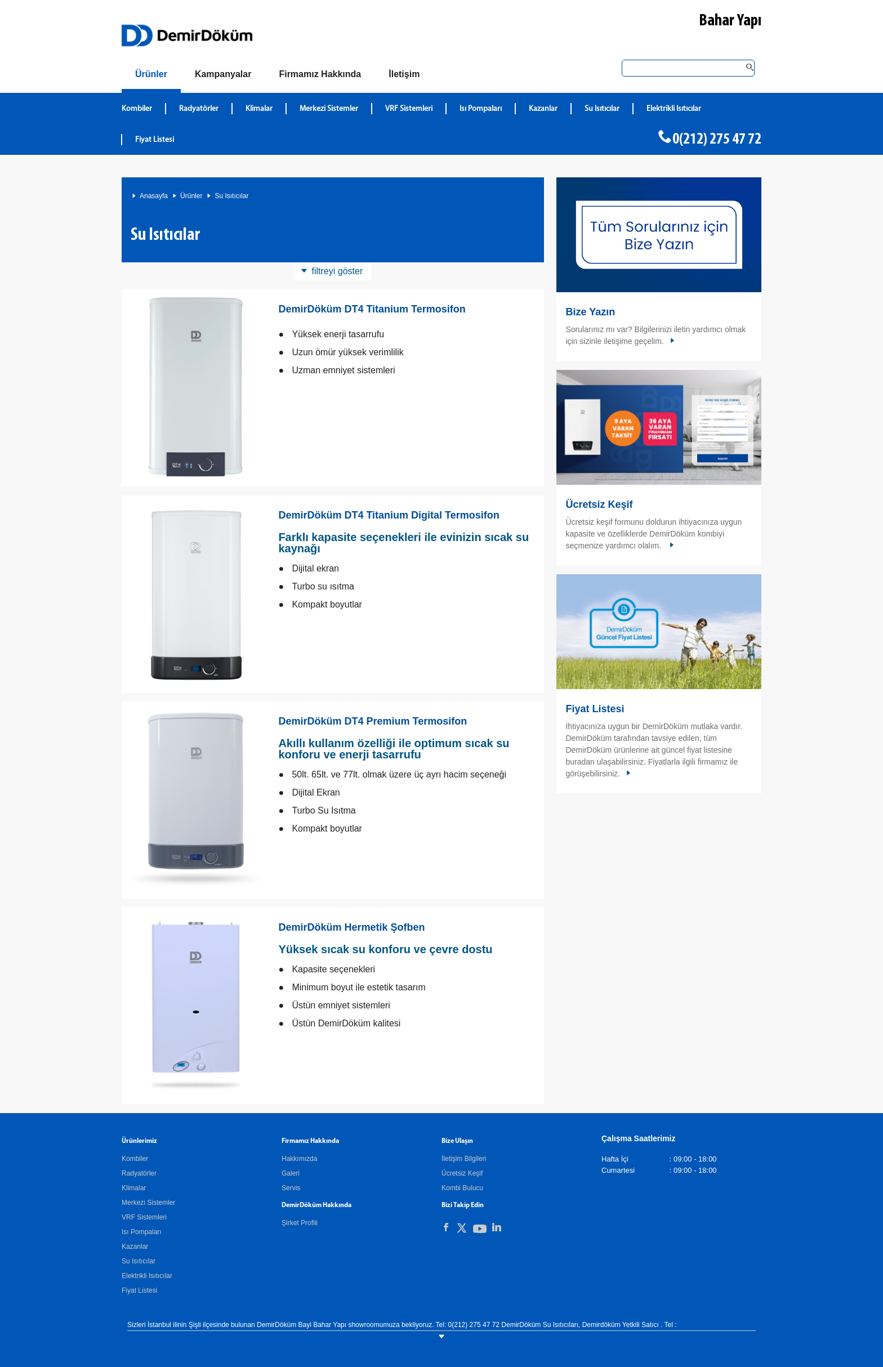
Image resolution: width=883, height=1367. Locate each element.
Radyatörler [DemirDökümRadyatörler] (198, 109)
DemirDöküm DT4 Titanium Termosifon (371, 309)
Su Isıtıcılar (231, 196)
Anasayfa (154, 196)
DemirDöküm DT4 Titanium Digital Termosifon (388, 515)
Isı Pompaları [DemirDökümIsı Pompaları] (481, 109)
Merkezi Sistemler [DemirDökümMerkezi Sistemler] (329, 109)
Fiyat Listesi (154, 140)
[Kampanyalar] (223, 74)
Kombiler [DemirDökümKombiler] (137, 109)
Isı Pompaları (142, 1232)
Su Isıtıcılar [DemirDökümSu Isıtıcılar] (602, 109)
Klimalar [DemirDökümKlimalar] (259, 109)
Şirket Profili (300, 1223)
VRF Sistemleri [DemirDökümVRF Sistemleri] (408, 109)
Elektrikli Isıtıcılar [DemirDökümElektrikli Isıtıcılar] (673, 109)
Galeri (291, 1173)
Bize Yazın (590, 312)
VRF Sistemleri (144, 1217)
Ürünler (191, 196)
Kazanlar (135, 1246)
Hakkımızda (299, 1159)
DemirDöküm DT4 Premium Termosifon (372, 721)
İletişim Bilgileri (464, 1159)
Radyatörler (139, 1173)
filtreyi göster (337, 271)
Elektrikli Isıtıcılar (147, 1276)
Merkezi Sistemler (148, 1203)
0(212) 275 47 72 (716, 140)
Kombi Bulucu (462, 1188)
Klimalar (134, 1188)
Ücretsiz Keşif (598, 504)
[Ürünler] (151, 76)
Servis (291, 1188)
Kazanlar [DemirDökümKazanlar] (543, 109)
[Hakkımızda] (319, 74)
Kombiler (135, 1159)
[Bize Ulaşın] (404, 74)
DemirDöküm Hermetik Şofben (351, 927)
